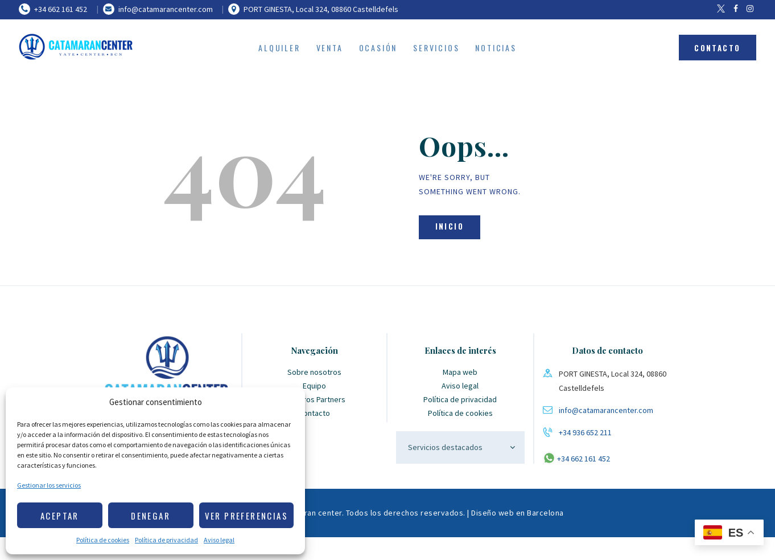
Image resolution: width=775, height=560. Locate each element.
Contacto (314, 413)
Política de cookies (102, 540)
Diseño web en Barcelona (517, 513)
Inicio (449, 226)
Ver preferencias (246, 515)
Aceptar (59, 515)
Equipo (314, 386)
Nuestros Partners (314, 399)
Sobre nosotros (314, 372)
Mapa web (460, 372)
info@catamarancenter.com (606, 410)
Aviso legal (219, 540)
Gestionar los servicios (49, 485)
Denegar (150, 515)
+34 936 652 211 (585, 432)
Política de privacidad (166, 540)
